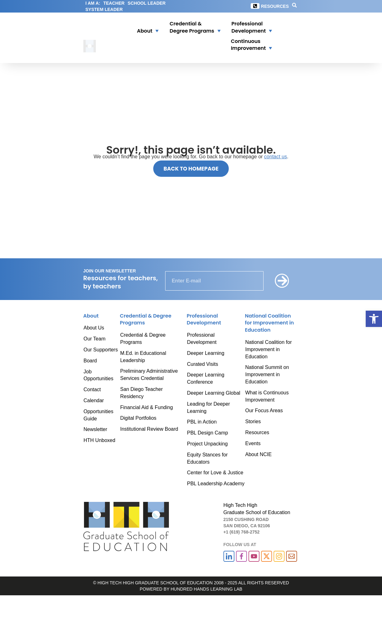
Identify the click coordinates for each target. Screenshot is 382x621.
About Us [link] (94, 327)
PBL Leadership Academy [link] (216, 483)
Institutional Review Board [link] (149, 429)
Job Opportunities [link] (98, 375)
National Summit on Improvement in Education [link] (267, 374)
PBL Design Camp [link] (207, 432)
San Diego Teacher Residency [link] (141, 393)
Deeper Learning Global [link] (213, 393)
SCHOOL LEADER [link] (146, 3)
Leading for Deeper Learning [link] (208, 407)
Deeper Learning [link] (205, 353)
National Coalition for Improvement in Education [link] (268, 349)
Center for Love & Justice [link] (215, 472)
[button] (144, 27)
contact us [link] (275, 156)
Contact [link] (92, 389)
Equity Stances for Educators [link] (207, 458)
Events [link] (252, 443)
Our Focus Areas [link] (264, 410)
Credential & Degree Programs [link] (142, 338)
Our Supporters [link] (101, 349)
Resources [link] (275, 6)
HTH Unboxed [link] (99, 440)
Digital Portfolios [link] (138, 418)
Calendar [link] (94, 400)
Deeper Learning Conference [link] (205, 378)
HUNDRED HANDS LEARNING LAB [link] (206, 589)
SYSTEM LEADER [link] (104, 9)
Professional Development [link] (202, 338)
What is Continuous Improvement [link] (267, 396)
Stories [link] (253, 421)
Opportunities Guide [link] (98, 415)
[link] (374, 319)
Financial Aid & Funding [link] (146, 407)
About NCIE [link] (258, 454)
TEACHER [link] (114, 3)
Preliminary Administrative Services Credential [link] (149, 374)
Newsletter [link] (95, 429)
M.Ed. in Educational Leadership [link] (143, 356)
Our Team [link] (95, 338)
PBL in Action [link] (202, 421)
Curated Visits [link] (202, 364)
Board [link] (90, 360)
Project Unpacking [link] (207, 443)
